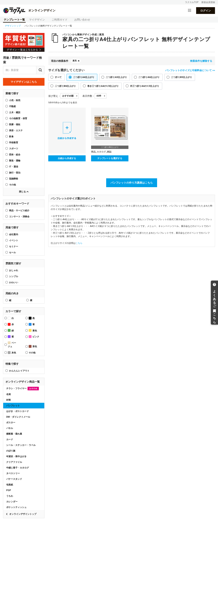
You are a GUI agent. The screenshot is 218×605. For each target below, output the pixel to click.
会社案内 (13, 234)
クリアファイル (14, 462)
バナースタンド (14, 479)
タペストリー (13, 473)
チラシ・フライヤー (22, 388)
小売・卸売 (14, 100)
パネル (9, 428)
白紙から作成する (67, 158)
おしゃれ (13, 270)
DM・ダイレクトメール (18, 417)
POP (8, 490)
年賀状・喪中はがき (16, 456)
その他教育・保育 (18, 118)
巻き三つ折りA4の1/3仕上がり (103, 86)
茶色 (33, 346)
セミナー (13, 246)
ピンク (34, 336)
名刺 (8, 394)
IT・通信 (13, 166)
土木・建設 (14, 112)
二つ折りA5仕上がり (116, 77)
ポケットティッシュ (16, 507)
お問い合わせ (82, 19)
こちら (79, 243)
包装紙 (9, 484)
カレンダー (12, 501)
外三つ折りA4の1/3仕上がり (144, 86)
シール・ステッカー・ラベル (21, 445)
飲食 (11, 136)
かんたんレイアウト (19, 370)
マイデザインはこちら (24, 81)
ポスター (10, 422)
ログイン (205, 10)
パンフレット (13, 405)
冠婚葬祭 (13, 178)
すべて (58, 77)
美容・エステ (16, 130)
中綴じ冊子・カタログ (17, 467)
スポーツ (13, 148)
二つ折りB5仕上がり (181, 77)
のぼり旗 (10, 450)
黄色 (33, 330)
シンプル (13, 276)
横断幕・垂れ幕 (14, 434)
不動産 (12, 106)
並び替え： (54, 96)
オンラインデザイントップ (22, 514)
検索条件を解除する (201, 61)
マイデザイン (37, 19)
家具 (75, 61)
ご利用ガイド (60, 19)
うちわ (9, 496)
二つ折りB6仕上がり (65, 86)
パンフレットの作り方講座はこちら (132, 182)
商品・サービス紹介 (19, 210)
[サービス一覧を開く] (189, 10)
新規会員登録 (208, 2)
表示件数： (88, 96)
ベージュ (12, 344)
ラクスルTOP (191, 2)
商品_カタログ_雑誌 (101, 151)
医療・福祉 (14, 124)
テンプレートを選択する (109, 158)
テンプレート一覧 (14, 19)
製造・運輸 (14, 160)
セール (12, 252)
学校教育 (13, 142)
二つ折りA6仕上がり (149, 77)
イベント (13, 240)
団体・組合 (14, 154)
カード (9, 439)
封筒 (8, 400)
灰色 (12, 352)
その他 (12, 184)
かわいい (13, 282)
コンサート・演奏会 (19, 216)
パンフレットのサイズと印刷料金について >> (190, 70)
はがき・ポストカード (17, 411)
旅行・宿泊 (14, 172)
